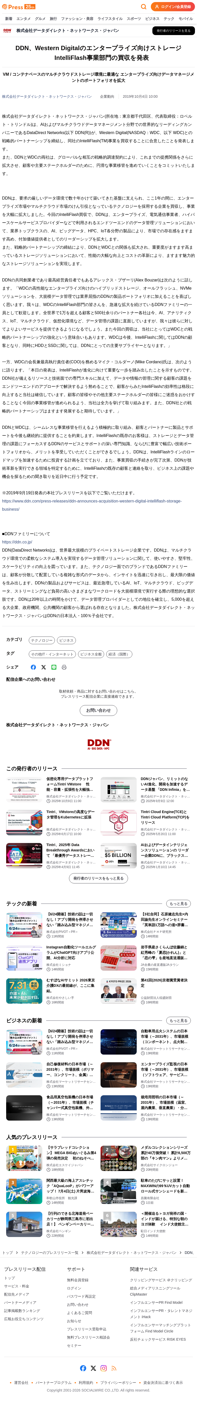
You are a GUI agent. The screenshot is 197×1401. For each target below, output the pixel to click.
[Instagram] (104, 1368)
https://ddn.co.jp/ (17, 542)
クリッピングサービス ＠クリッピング (161, 1280)
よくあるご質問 (79, 1313)
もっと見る (179, 904)
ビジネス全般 (91, 654)
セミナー (74, 1345)
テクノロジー (42, 640)
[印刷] (64, 667)
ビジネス (152, 19)
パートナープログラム (54, 1383)
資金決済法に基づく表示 (163, 1383)
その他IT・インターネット (52, 654)
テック (169, 19)
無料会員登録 (77, 1280)
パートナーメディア (20, 1302)
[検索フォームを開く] (144, 7)
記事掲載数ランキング (22, 1311)
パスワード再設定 (81, 1296)
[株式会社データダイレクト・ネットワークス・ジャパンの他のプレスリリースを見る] (173, 30)
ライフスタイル (110, 19)
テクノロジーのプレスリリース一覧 (49, 1253)
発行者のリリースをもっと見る (98, 878)
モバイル (186, 19)
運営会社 (21, 1383)
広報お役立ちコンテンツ (24, 1319)
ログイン (74, 1288)
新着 (8, 19)
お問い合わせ (98, 710)
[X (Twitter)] (43, 667)
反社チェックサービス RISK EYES (158, 1339)
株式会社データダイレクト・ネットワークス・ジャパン (47, 96)
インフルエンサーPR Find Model (156, 1302)
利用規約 (86, 1383)
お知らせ (74, 1321)
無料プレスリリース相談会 (88, 1337)
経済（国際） (119, 654)
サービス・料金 (16, 1286)
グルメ (40, 19)
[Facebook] (33, 667)
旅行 (53, 19)
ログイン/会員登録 (173, 7)
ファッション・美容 (77, 19)
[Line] (53, 667)
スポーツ (134, 19)
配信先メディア (16, 1294)
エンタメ (23, 19)
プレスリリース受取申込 (86, 1329)
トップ (7, 1253)
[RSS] (114, 1368)
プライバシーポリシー (118, 1383)
